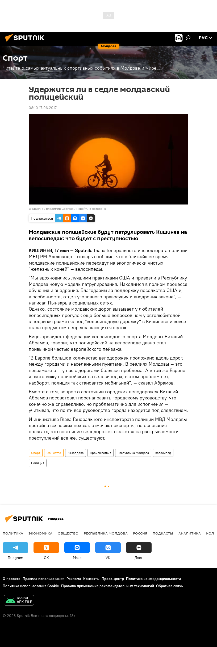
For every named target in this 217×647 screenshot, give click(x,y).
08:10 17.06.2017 (43, 107)
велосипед (163, 453)
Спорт (35, 453)
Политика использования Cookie (31, 585)
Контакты (91, 578)
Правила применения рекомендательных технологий (107, 585)
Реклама (73, 578)
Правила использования (43, 578)
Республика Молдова (133, 453)
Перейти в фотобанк (91, 209)
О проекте (11, 578)
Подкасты (163, 533)
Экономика (40, 533)
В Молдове (76, 453)
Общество (54, 453)
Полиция (37, 463)
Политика (13, 533)
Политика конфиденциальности (153, 578)
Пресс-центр (113, 578)
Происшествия (100, 453)
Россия (140, 533)
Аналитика (189, 533)
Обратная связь (169, 585)
